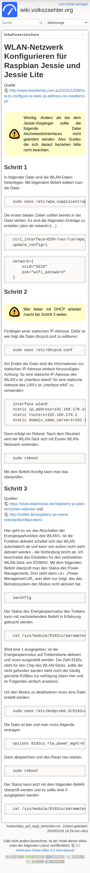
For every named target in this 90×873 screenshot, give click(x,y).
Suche (41, 22)
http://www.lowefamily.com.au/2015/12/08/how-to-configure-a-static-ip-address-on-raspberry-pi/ (45, 95)
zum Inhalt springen (73, 4)
